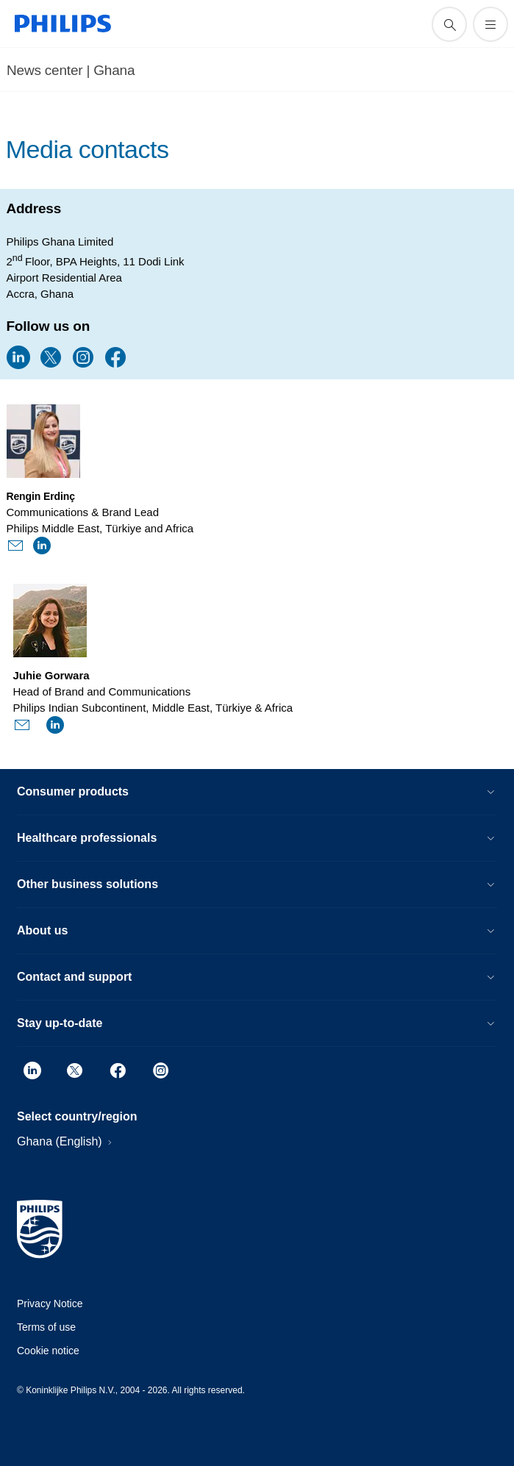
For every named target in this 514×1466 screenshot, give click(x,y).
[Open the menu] (490, 24)
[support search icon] (449, 24)
